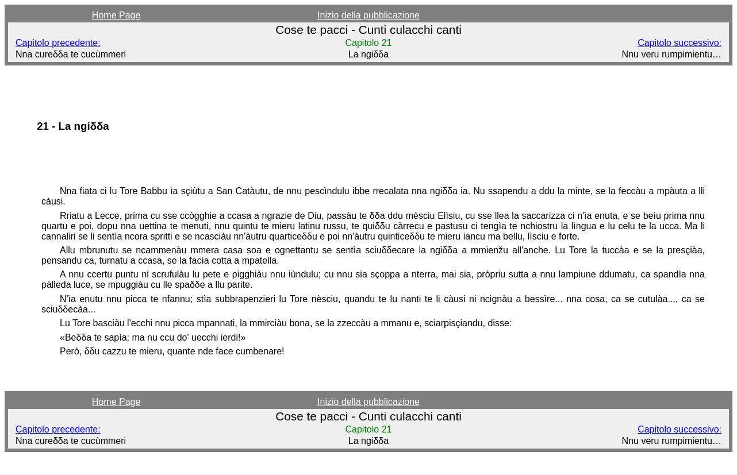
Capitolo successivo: (679, 43)
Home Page (116, 15)
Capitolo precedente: (58, 43)
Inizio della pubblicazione (368, 15)
